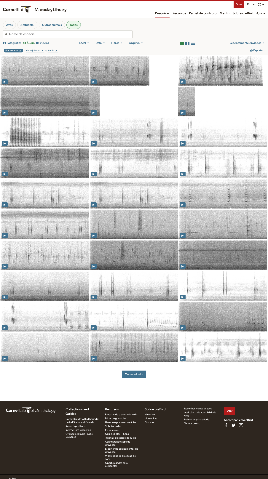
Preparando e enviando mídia (121, 414)
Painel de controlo (203, 13)
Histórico (150, 414)
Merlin (224, 13)
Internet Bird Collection (78, 430)
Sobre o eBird (242, 13)
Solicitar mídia (113, 426)
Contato (149, 422)
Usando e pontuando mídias (120, 422)
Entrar (251, 4)
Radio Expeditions (75, 426)
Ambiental (27, 24)
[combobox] (70, 34)
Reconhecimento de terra (198, 408)
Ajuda (260, 13)
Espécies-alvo (112, 430)
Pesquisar (162, 13)
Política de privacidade (196, 419)
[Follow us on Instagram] (241, 425)
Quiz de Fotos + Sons (117, 434)
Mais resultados (134, 374)
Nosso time (151, 418)
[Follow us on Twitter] (233, 425)
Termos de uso (192, 423)
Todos (74, 24)
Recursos (179, 13)
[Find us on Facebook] (226, 425)
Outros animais (52, 24)
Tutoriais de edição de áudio (120, 438)
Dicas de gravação (115, 418)
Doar (239, 4)
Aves (9, 24)
